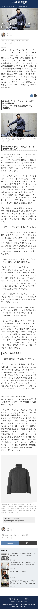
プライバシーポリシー (15, 599)
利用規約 (26, 599)
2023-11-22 (10, 34)
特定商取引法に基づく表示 (19, 601)
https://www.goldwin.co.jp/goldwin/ (14, 521)
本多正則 (10, 35)
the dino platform (21, 606)
